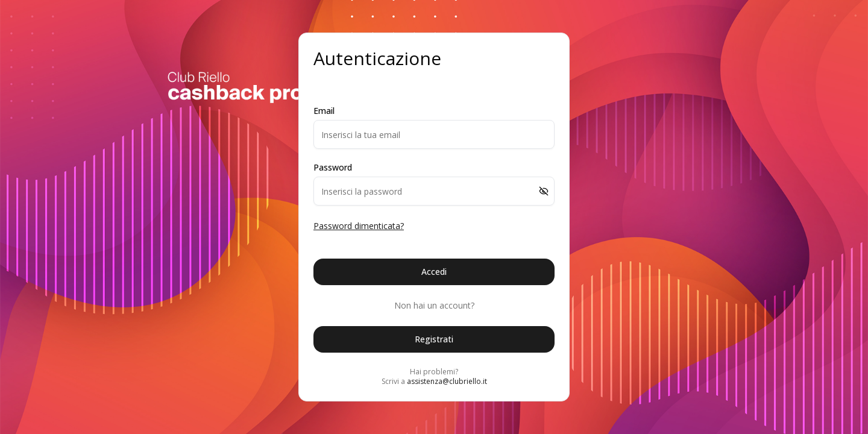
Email (324, 111)
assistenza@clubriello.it (447, 381)
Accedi (434, 271)
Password (332, 167)
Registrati (434, 339)
